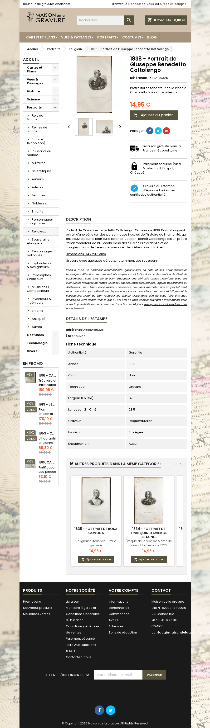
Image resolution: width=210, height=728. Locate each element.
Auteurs (38, 179)
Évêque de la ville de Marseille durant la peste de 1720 (149, 543)
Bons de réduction (123, 632)
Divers (32, 351)
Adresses (116, 626)
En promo (33, 363)
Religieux (39, 231)
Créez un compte (173, 4)
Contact (161, 590)
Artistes (37, 187)
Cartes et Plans (40, 37)
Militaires (38, 163)
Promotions (32, 601)
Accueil (31, 59)
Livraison (72, 601)
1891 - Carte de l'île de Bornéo (48, 375)
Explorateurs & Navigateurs (39, 265)
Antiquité (38, 319)
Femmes (38, 195)
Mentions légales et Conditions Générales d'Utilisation (83, 613)
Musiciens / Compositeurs (38, 289)
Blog (152, 37)
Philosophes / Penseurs (39, 277)
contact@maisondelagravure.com (180, 632)
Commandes (119, 614)
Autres (37, 327)
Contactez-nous (78, 657)
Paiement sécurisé (80, 638)
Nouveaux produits (37, 607)
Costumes (131, 37)
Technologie (37, 343)
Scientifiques (42, 171)
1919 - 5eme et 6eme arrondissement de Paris (48, 404)
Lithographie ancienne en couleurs (48, 445)
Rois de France (35, 117)
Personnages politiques (40, 253)
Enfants (37, 211)
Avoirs (113, 620)
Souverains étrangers (38, 241)
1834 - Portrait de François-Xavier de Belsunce (149, 532)
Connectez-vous (141, 4)
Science (33, 99)
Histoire (33, 91)
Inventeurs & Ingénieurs (39, 301)
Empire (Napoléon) (36, 141)
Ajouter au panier (153, 115)
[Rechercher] (105, 20)
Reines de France (37, 129)
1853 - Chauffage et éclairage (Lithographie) (48, 433)
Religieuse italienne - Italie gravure (96, 543)
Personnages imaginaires (40, 221)
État (69, 336)
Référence (138, 78)
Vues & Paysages (76, 37)
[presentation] (130, 691)
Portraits (106, 37)
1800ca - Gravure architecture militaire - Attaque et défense (48, 462)
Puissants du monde (39, 153)
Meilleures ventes (36, 614)
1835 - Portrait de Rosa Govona (95, 530)
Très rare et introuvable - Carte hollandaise (48, 387)
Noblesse (39, 203)
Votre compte (123, 590)
